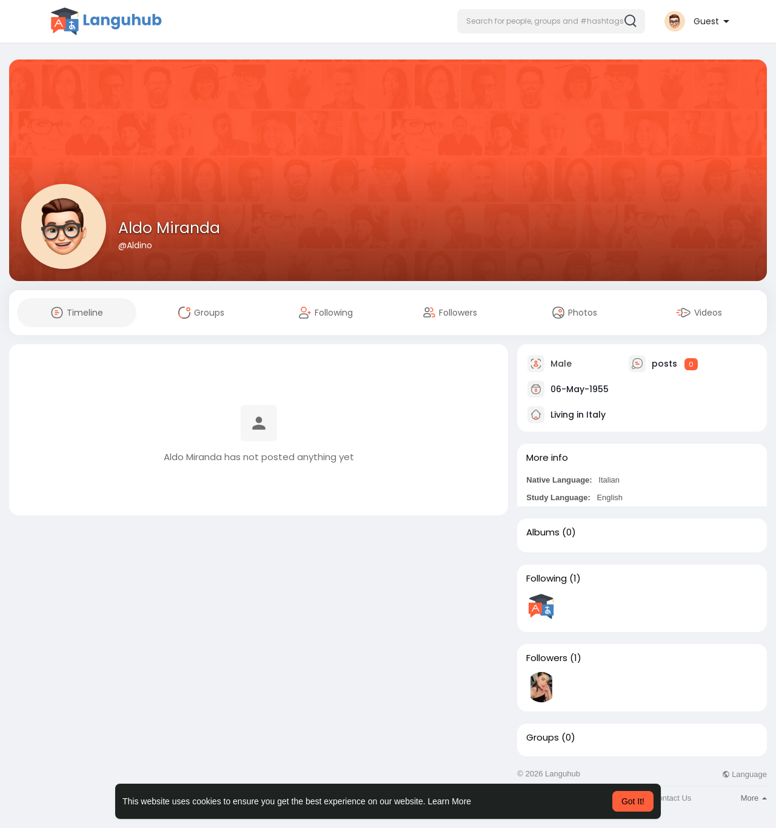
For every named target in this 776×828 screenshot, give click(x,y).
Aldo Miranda (169, 228)
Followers (546, 658)
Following (546, 578)
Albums (543, 532)
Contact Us (671, 798)
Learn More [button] (450, 801)
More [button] (754, 798)
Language (744, 774)
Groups (542, 737)
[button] (551, 21)
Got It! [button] (632, 801)
